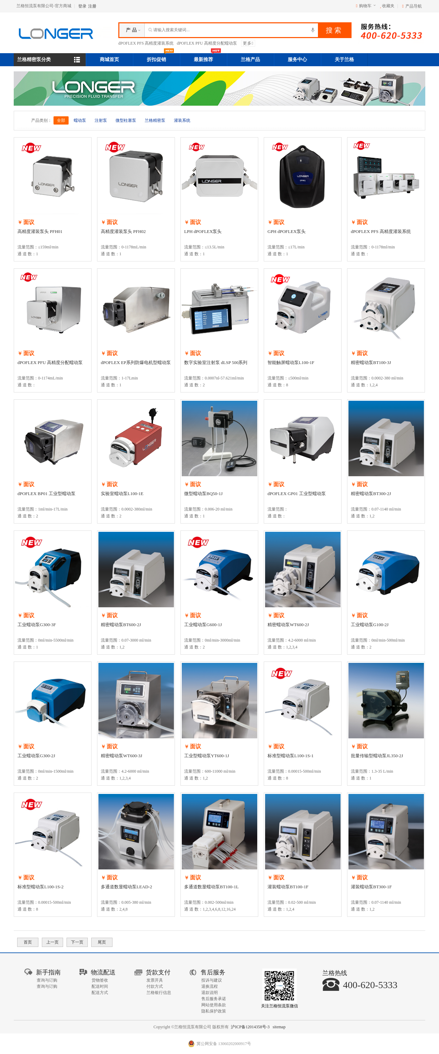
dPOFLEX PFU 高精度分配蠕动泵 (207, 43)
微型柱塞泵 (126, 120)
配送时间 (100, 986)
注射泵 (101, 120)
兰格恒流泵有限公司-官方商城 (43, 5)
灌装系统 (182, 120)
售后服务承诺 (213, 998)
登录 (82, 6)
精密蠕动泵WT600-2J (288, 624)
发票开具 (154, 980)
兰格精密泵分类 (34, 59)
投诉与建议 (211, 980)
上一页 (52, 942)
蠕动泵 (80, 120)
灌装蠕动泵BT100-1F (288, 886)
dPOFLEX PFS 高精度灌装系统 (146, 43)
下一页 (77, 942)
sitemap (279, 1026)
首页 (28, 942)
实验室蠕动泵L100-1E (122, 493)
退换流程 (209, 986)
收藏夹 (387, 5)
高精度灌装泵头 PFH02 (123, 231)
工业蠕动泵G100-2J (370, 624)
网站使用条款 (213, 1005)
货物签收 (100, 980)
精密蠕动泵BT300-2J (371, 493)
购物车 (365, 5)
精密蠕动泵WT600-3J (121, 755)
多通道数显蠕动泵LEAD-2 (126, 886)
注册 (92, 6)
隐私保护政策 (213, 1011)
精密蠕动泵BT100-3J (371, 362)
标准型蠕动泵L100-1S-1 (290, 755)
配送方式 (100, 992)
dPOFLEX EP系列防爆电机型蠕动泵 (136, 362)
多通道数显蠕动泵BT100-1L (211, 886)
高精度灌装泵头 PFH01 (39, 231)
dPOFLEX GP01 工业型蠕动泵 (297, 493)
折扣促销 (160, 57)
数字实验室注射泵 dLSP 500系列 (215, 362)
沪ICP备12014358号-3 (250, 1026)
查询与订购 (47, 980)
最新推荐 (207, 57)
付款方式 (154, 986)
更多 (248, 43)
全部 (61, 120)
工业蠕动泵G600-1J (203, 624)
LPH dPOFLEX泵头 (203, 231)
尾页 (102, 942)
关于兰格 (344, 59)
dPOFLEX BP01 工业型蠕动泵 (46, 493)
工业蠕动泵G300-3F (36, 624)
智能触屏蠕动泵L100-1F (291, 362)
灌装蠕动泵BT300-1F (371, 886)
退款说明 (209, 992)
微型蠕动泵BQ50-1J (203, 493)
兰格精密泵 (155, 120)
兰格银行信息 (158, 992)
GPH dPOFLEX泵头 (287, 231)
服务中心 (297, 59)
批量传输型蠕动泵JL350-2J (377, 755)
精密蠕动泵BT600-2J (121, 624)
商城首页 (109, 59)
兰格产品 (250, 59)
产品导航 (413, 6)
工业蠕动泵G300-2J (36, 755)
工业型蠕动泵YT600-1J (206, 755)
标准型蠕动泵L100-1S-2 (40, 886)
